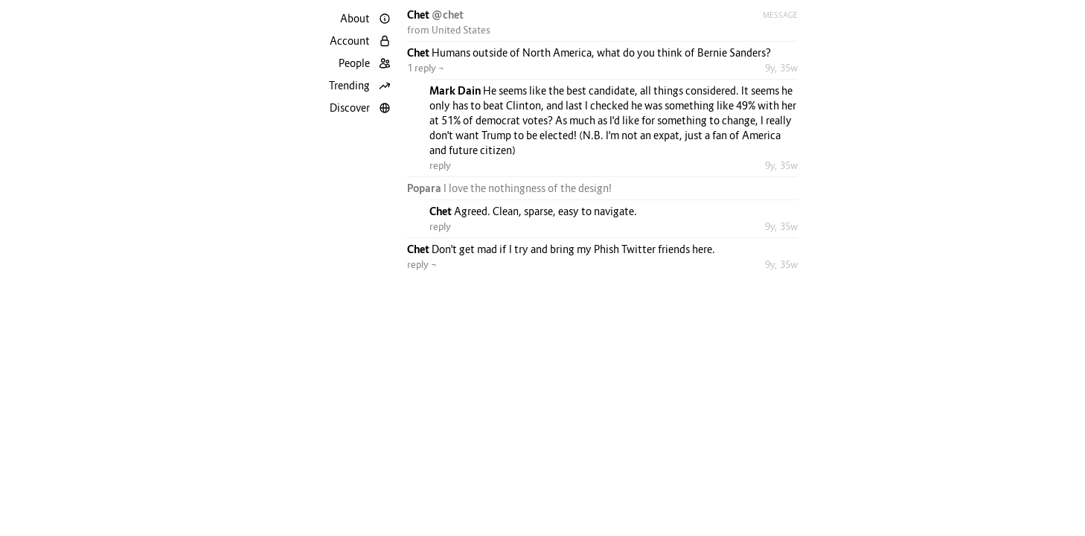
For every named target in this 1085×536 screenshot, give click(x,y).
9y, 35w (781, 68)
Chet (419, 14)
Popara (425, 188)
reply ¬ (422, 264)
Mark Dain (456, 90)
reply (440, 165)
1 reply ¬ (425, 68)
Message (780, 14)
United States (461, 30)
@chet (448, 14)
